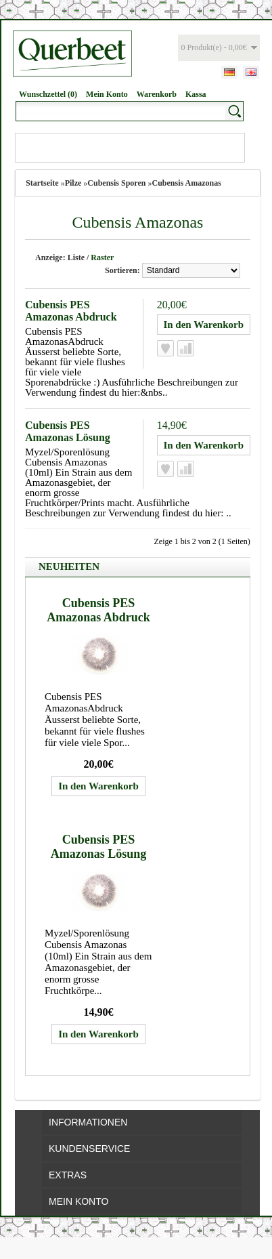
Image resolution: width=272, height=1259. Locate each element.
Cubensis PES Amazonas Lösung (67, 431)
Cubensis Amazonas (186, 183)
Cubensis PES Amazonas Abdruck (71, 311)
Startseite (42, 183)
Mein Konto (107, 94)
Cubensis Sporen (116, 183)
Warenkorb (157, 94)
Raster (102, 257)
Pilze (73, 183)
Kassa (195, 94)
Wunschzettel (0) (48, 94)
